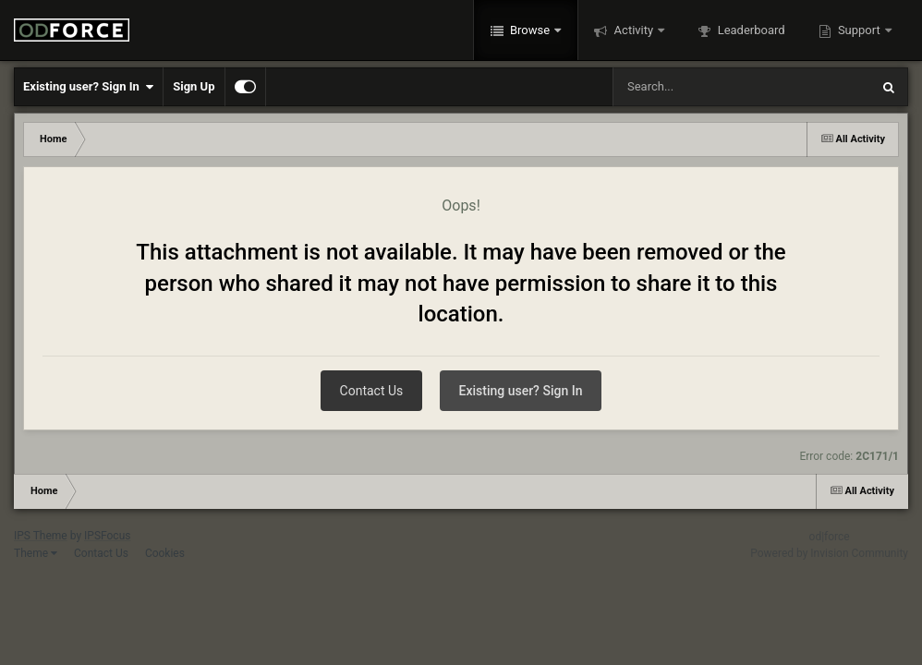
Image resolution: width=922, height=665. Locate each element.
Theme (35, 553)
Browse (530, 30)
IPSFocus (107, 535)
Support (859, 30)
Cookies (165, 553)
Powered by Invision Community (829, 553)
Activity (633, 30)
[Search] (695, 86)
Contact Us (372, 390)
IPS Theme (40, 535)
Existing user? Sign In (88, 86)
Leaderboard (749, 30)
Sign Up (193, 86)
